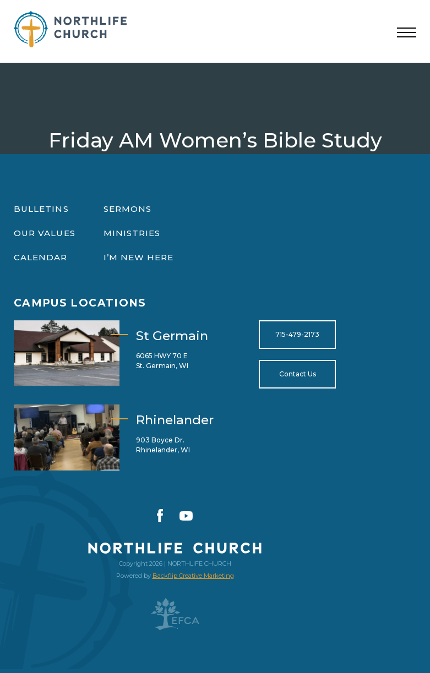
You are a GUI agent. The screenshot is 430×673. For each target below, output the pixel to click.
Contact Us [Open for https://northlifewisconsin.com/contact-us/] (297, 374)
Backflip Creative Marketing (193, 575)
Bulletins (41, 209)
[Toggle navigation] (406, 33)
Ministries (132, 233)
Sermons (128, 209)
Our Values (44, 233)
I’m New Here (139, 257)
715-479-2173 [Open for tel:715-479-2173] (297, 334)
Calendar (41, 257)
